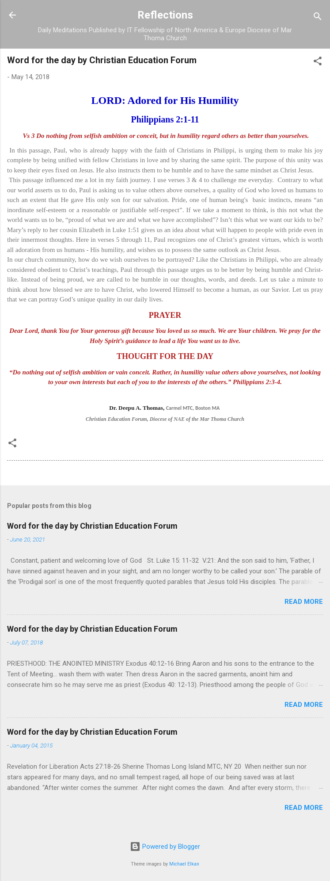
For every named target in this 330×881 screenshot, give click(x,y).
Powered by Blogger (165, 846)
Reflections (165, 15)
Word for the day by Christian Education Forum (92, 525)
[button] (317, 62)
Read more (303, 602)
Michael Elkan (184, 864)
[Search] (317, 17)
